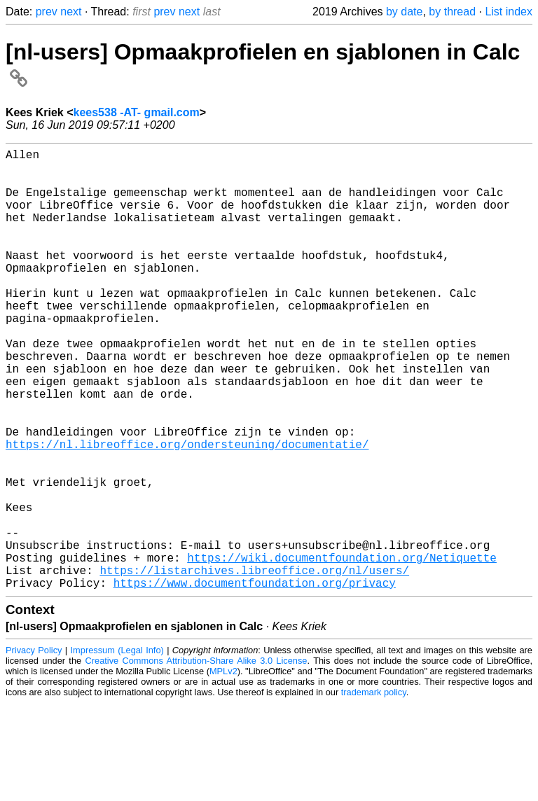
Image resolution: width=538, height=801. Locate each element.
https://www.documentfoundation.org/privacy (254, 680)
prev (46, 12)
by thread (452, 12)
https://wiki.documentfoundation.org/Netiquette (342, 649)
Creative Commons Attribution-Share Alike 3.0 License (196, 758)
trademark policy (373, 790)
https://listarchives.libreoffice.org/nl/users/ (254, 665)
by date (404, 12)
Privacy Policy (34, 748)
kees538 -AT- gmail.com (137, 112)
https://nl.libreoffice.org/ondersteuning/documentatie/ (187, 511)
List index (508, 12)
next (70, 12)
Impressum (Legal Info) (117, 748)
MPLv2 (223, 769)
